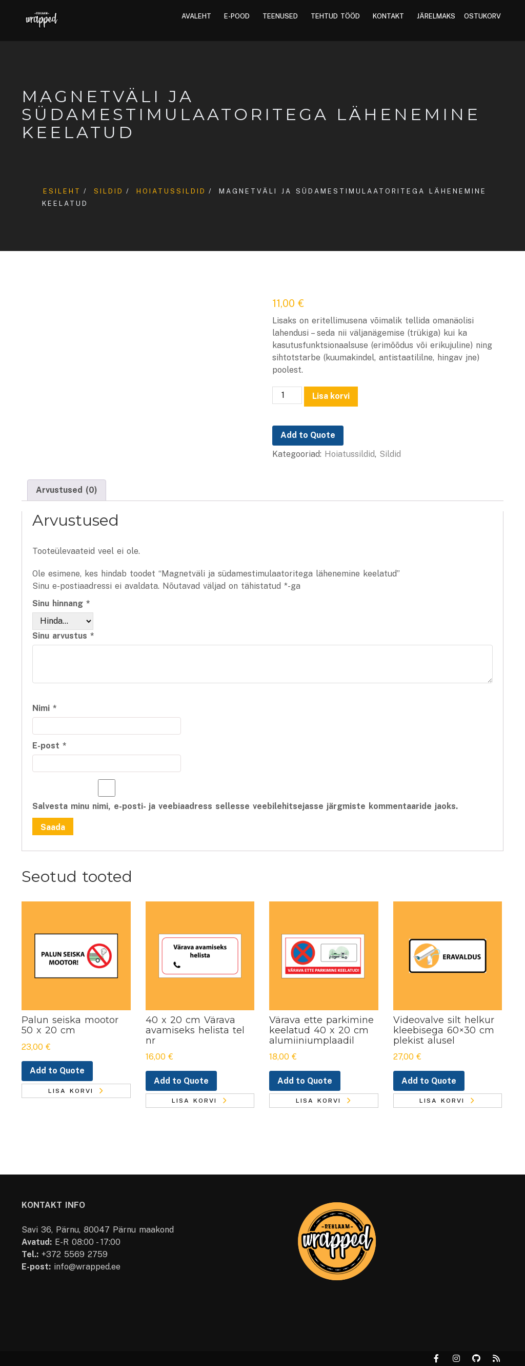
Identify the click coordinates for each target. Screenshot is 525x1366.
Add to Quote (307, 435)
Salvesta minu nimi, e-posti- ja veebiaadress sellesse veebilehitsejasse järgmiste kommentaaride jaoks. (245, 806)
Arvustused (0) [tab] (66, 490)
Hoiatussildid (171, 191)
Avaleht (196, 16)
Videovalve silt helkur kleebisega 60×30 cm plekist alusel (443, 1030)
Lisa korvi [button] (70, 1090)
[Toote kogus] (287, 395)
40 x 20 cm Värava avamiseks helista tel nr (195, 1030)
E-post (49, 746)
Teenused (280, 16)
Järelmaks (436, 16)
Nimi (44, 708)
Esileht (62, 191)
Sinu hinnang (61, 603)
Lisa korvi (331, 396)
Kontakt (388, 16)
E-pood (237, 16)
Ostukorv (482, 16)
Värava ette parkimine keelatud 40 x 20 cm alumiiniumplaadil (321, 1030)
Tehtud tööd (335, 16)
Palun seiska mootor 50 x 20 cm (70, 1025)
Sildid (109, 191)
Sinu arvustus (63, 636)
